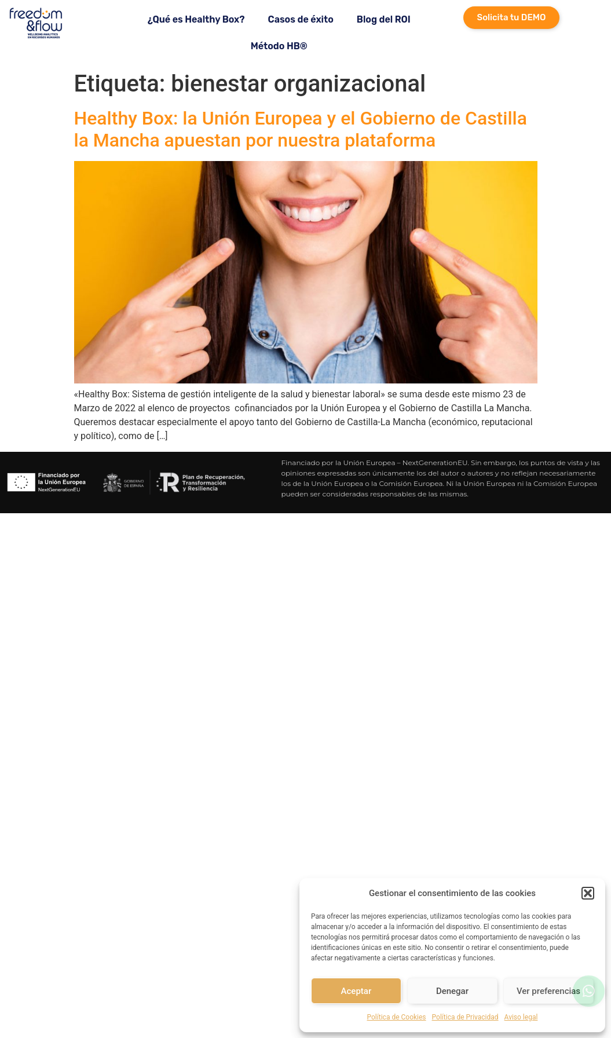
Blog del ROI (384, 19)
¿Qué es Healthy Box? (196, 19)
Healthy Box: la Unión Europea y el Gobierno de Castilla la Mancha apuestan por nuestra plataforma (300, 129)
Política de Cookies (396, 1017)
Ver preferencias (548, 991)
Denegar (452, 991)
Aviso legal (521, 1017)
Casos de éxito (301, 19)
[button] (588, 893)
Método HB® (279, 46)
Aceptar (356, 991)
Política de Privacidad (465, 1017)
